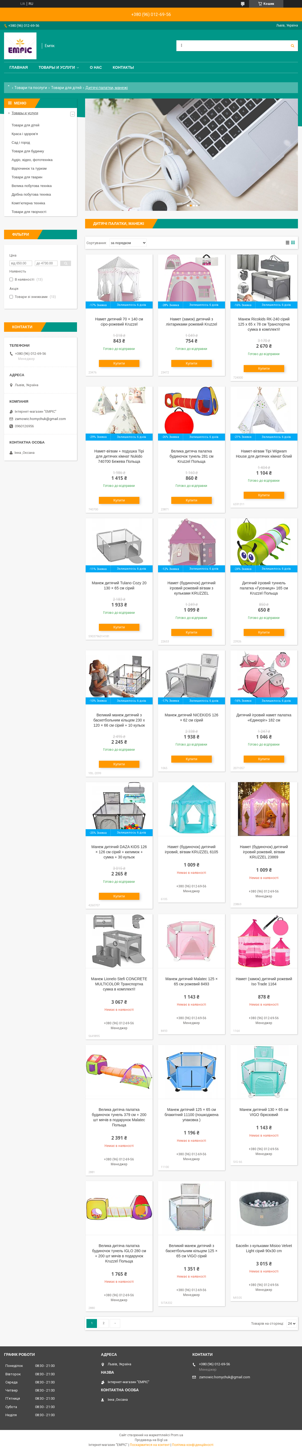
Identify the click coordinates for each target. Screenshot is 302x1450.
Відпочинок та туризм (29, 168)
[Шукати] (292, 45)
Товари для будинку (28, 151)
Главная (18, 67)
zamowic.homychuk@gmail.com (40, 419)
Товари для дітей (66, 88)
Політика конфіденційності (192, 1445)
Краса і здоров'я (25, 134)
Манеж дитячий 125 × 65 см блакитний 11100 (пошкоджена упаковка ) (192, 1114)
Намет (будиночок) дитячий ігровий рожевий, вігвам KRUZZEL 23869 (264, 852)
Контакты (123, 67)
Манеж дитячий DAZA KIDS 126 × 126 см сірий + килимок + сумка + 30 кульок (119, 852)
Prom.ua (177, 1435)
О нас (96, 67)
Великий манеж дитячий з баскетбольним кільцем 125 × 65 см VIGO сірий (191, 1251)
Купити (119, 363)
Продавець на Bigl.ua (151, 1440)
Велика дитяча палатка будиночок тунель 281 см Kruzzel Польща (191, 456)
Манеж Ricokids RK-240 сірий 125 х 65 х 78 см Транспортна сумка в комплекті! (264, 324)
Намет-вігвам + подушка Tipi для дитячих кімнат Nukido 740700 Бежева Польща (119, 456)
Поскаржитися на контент (150, 1445)
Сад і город (21, 142)
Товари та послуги (30, 88)
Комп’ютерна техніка (28, 203)
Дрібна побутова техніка (31, 194)
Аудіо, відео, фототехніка (32, 160)
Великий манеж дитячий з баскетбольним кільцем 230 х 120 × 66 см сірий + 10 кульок (119, 720)
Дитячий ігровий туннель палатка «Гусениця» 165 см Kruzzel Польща (264, 588)
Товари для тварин (27, 177)
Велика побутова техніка (32, 186)
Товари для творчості (29, 212)
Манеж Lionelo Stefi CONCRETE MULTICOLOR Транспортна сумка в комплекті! (119, 984)
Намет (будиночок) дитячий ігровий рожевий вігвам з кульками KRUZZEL (191, 588)
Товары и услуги (57, 67)
